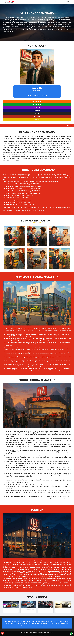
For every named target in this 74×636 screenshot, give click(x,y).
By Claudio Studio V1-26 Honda (37, 634)
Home (56, 1)
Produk (62, 1)
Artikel (67, 1)
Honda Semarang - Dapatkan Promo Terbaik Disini (41, 632)
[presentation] (4, 606)
